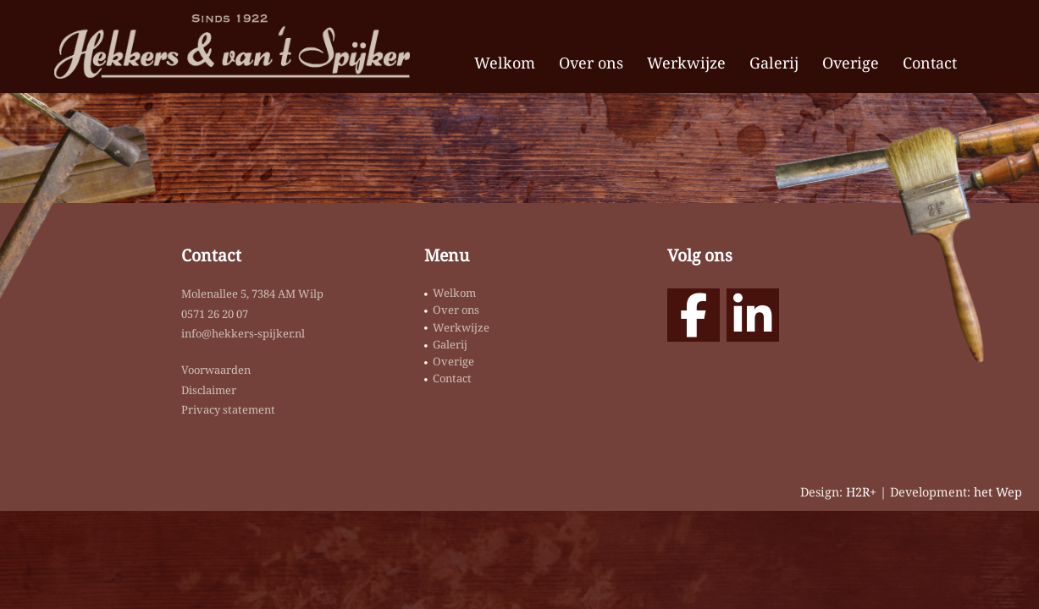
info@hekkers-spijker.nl (243, 333)
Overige (850, 62)
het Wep (998, 492)
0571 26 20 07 (214, 313)
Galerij (774, 62)
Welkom (504, 62)
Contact (930, 62)
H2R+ (861, 492)
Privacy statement (228, 409)
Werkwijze (686, 62)
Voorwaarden (216, 369)
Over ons (591, 62)
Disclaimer (208, 390)
